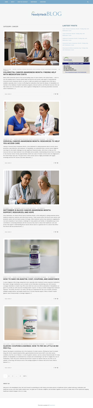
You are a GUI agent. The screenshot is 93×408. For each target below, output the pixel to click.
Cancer (14, 69)
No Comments (50, 139)
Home (6, 1)
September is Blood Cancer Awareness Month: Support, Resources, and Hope (27, 211)
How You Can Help (23, 1)
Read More (8, 94)
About (13, 1)
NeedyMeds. (52, 405)
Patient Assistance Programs (49, 69)
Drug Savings (36, 69)
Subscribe (43, 1)
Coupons (19, 69)
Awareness (17, 208)
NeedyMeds (34, 1)
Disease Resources (27, 69)
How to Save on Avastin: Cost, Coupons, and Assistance (31, 279)
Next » (25, 376)
